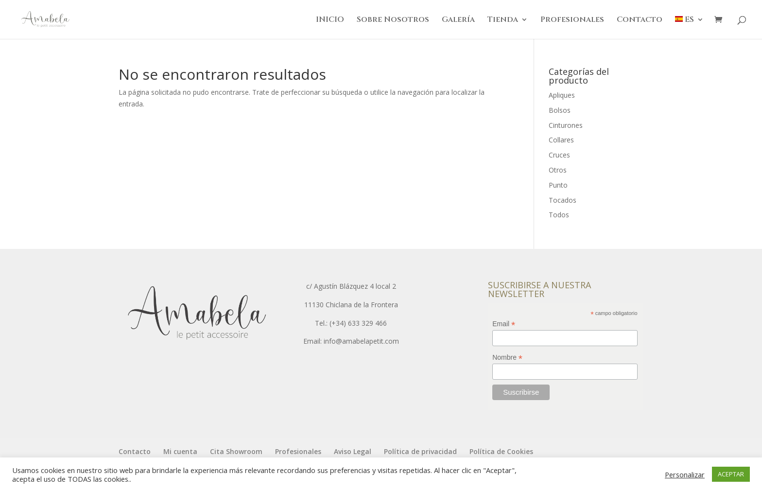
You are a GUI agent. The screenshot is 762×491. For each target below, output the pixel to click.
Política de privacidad (420, 451)
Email (503, 324)
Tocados (562, 200)
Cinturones (566, 125)
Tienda (502, 20)
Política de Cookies (501, 451)
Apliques (562, 95)
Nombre (507, 357)
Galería (458, 20)
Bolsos (560, 110)
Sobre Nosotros (393, 20)
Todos (559, 214)
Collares (561, 139)
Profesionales (572, 20)
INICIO (330, 20)
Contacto (639, 20)
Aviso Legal (352, 451)
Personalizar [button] (685, 474)
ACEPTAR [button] (731, 474)
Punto (558, 185)
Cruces (559, 154)
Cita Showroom (236, 451)
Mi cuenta (180, 451)
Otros (558, 170)
